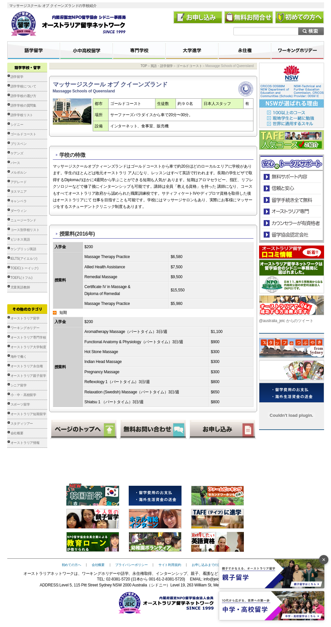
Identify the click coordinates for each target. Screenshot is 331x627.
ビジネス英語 (20, 239)
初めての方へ (71, 565)
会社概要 (17, 433)
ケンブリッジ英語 (23, 249)
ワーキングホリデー (25, 328)
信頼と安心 (291, 188)
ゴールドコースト (23, 134)
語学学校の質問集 (23, 105)
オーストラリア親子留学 (28, 376)
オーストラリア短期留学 (28, 414)
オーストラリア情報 (25, 443)
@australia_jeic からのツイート (286, 320)
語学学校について (23, 86)
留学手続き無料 (291, 200)
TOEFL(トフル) (22, 278)
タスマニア (19, 191)
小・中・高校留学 (23, 395)
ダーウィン (19, 211)
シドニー (17, 124)
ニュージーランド (23, 220)
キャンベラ (19, 201)
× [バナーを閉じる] (324, 559)
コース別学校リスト (25, 230)
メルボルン (19, 172)
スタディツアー (22, 423)
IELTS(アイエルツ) (24, 258)
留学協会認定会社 (291, 234)
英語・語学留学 (161, 66)
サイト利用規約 (169, 565)
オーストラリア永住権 (27, 366)
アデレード (19, 182)
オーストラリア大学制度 (28, 347)
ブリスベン (19, 144)
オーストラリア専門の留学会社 (291, 211)
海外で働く (19, 356)
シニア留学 (19, 385)
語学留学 (17, 77)
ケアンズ (17, 153)
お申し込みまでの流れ (208, 565)
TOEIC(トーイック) (25, 268)
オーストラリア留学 (25, 318)
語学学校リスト (22, 115)
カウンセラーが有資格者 (291, 223)
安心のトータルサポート (291, 176)
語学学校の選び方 (23, 96)
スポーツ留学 (20, 404)
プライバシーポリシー (131, 565)
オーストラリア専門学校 (28, 337)
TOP (144, 66)
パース (15, 163)
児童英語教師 (20, 287)
